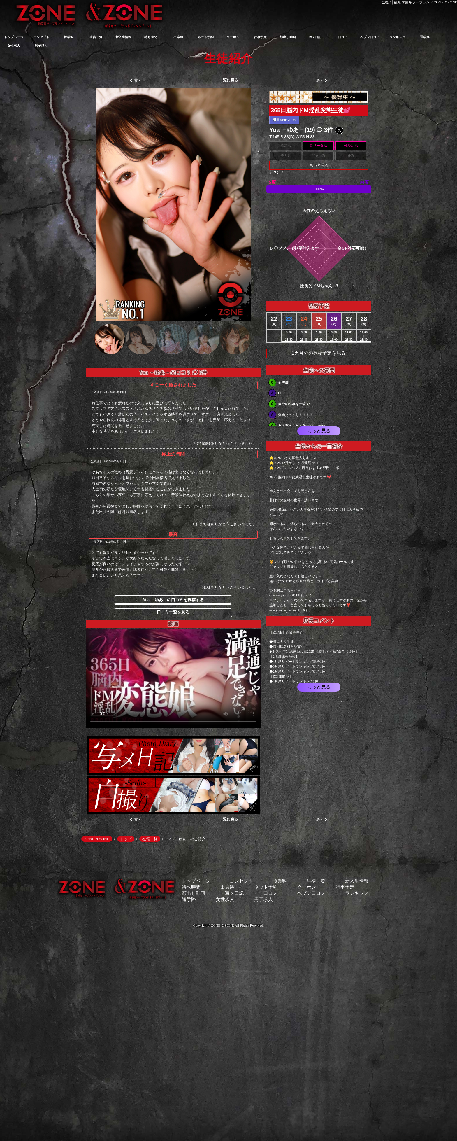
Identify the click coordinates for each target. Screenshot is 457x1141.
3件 (325, 130)
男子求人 (41, 45)
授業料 (68, 37)
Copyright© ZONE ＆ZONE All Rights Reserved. (228, 925)
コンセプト (41, 37)
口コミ (342, 37)
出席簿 (178, 37)
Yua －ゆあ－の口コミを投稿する (173, 600)
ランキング (397, 37)
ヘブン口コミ (369, 37)
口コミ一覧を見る (173, 612)
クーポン (232, 37)
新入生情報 (123, 37)
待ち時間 (150, 37)
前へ (135, 80)
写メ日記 (315, 37)
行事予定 (260, 37)
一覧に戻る (228, 80)
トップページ (13, 37)
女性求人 (13, 45)
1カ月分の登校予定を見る (319, 353)
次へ (321, 80)
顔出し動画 (288, 37)
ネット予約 (206, 37)
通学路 (425, 37)
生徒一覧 (95, 37)
